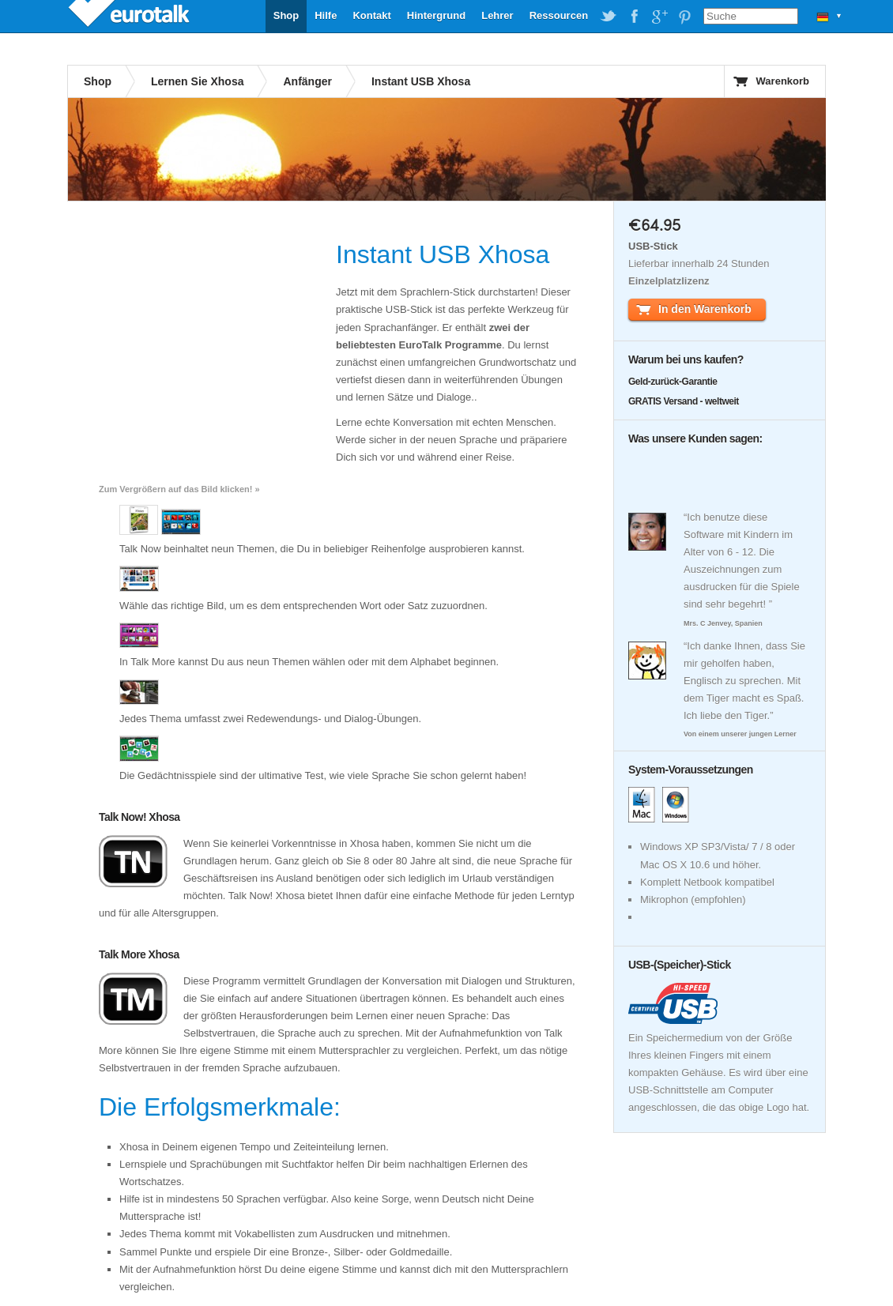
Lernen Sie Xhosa (197, 81)
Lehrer (497, 15)
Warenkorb (782, 81)
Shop (286, 15)
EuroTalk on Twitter (608, 16)
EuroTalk (130, 16)
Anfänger (307, 81)
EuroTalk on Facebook (633, 16)
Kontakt (371, 15)
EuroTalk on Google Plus (659, 16)
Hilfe (326, 15)
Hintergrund (436, 15)
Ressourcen (558, 15)
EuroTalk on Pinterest (684, 16)
